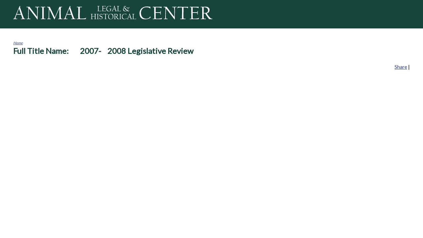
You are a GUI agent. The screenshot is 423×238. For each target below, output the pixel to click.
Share (401, 66)
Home (18, 43)
